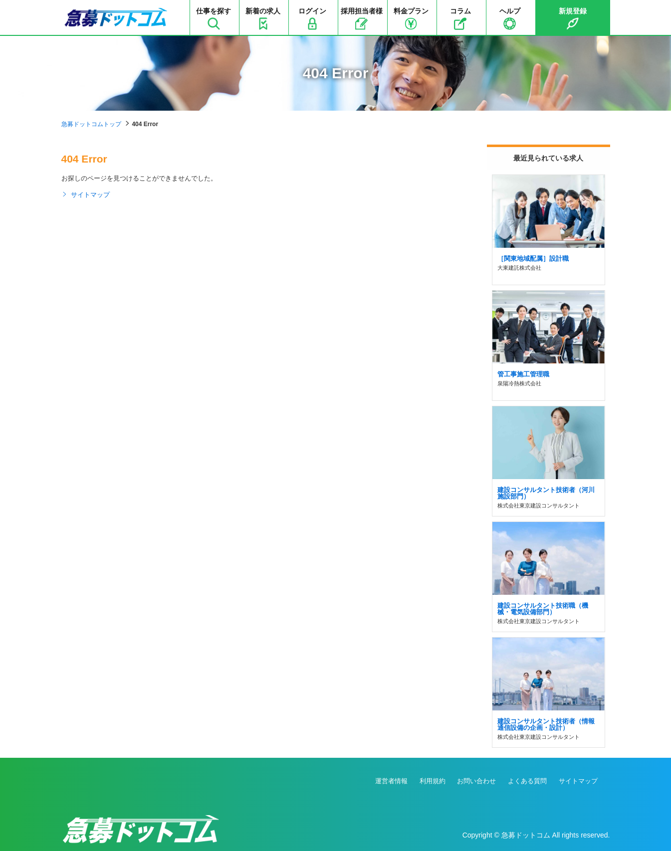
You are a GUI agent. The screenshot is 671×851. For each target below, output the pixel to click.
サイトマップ (85, 194)
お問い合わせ (476, 781)
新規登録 (573, 18)
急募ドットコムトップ (91, 124)
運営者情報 (391, 781)
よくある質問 (527, 781)
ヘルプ (509, 18)
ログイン (312, 18)
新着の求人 (262, 18)
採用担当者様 (362, 18)
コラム (460, 18)
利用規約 (433, 781)
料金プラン (411, 18)
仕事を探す (213, 18)
